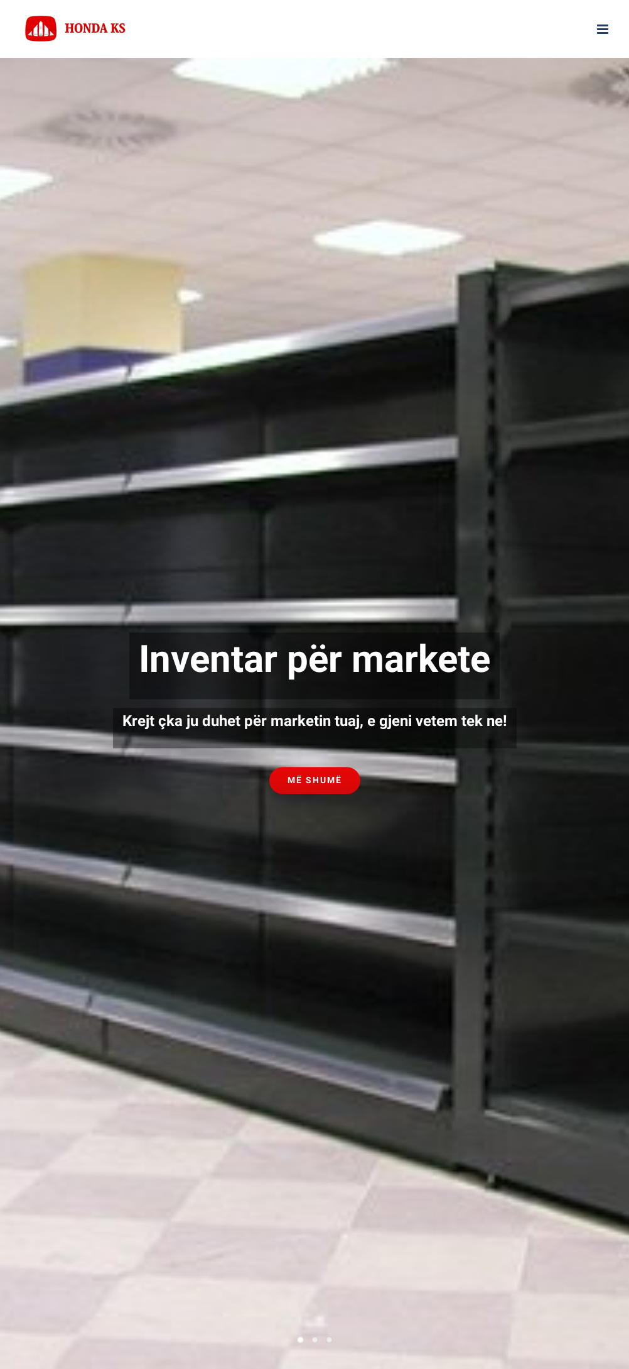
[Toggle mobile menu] (603, 29)
